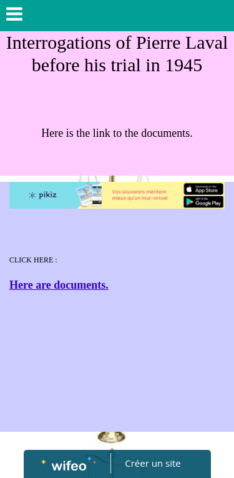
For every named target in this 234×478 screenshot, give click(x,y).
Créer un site (152, 463)
